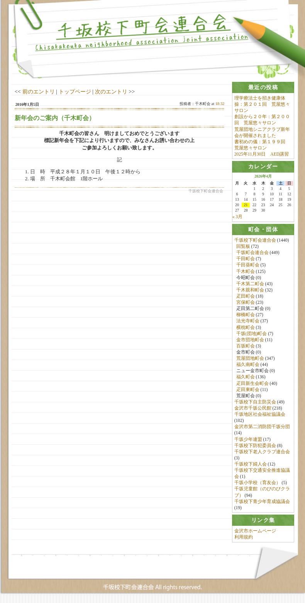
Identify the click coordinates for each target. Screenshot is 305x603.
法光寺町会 (247, 321)
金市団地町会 (250, 340)
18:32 (220, 104)
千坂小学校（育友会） (257, 483)
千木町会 (245, 271)
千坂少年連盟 (248, 439)
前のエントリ (38, 91)
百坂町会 (245, 346)
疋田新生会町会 (252, 383)
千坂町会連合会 (252, 253)
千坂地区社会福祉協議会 (259, 414)
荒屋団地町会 (250, 358)
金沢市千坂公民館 (252, 408)
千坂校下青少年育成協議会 (262, 502)
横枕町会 (245, 327)
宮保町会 (245, 302)
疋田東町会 (247, 390)
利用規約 (243, 537)
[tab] (263, 87)
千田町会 (245, 259)
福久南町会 (247, 364)
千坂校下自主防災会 (255, 402)
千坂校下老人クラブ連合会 (262, 452)
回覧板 (243, 246)
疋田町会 (245, 296)
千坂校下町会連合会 (255, 240)
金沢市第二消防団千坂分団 (262, 427)
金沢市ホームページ (255, 531)
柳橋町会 (245, 315)
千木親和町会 (250, 290)
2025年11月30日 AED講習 (261, 154)
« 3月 (237, 216)
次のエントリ (111, 91)
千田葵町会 (247, 265)
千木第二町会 (250, 284)
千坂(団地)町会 (251, 334)
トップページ (75, 91)
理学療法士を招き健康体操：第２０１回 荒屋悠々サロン (262, 104)
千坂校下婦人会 (250, 464)
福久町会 (245, 377)
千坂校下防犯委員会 (255, 446)
